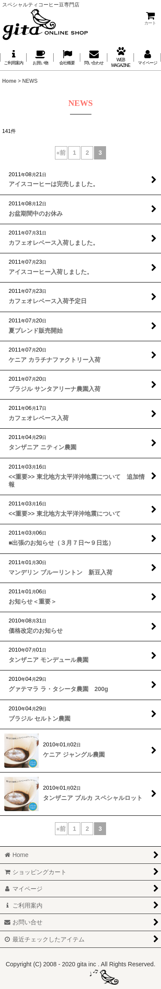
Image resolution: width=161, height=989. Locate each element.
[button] (67, 57)
